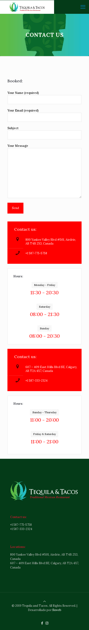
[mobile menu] (83, 7)
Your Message (44, 171)
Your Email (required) (44, 115)
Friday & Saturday (44, 434)
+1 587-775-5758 (36, 253)
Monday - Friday (44, 285)
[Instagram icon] (47, 623)
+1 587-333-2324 (36, 381)
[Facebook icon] (42, 623)
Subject (44, 133)
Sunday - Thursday (44, 412)
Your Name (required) (44, 97)
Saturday (44, 306)
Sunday (44, 328)
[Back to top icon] (44, 601)
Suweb (56, 610)
